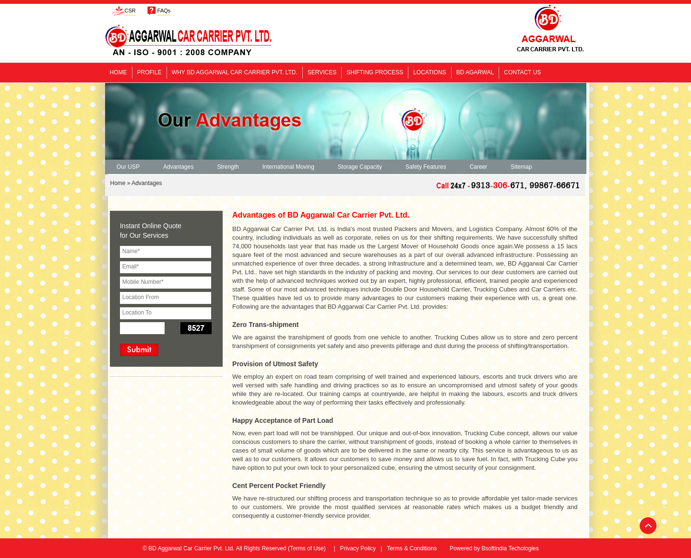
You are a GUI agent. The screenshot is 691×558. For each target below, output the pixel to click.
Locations (429, 72)
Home (118, 72)
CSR (130, 10)
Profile (149, 72)
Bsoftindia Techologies (510, 548)
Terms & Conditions (412, 548)
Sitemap (521, 166)
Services (322, 72)
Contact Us (522, 72)
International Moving (288, 166)
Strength (227, 166)
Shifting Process (374, 72)
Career (479, 166)
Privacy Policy (358, 548)
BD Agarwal (475, 72)
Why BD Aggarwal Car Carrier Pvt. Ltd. (235, 72)
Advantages (178, 166)
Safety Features (425, 166)
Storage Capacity (360, 166)
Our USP (128, 166)
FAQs (164, 10)
